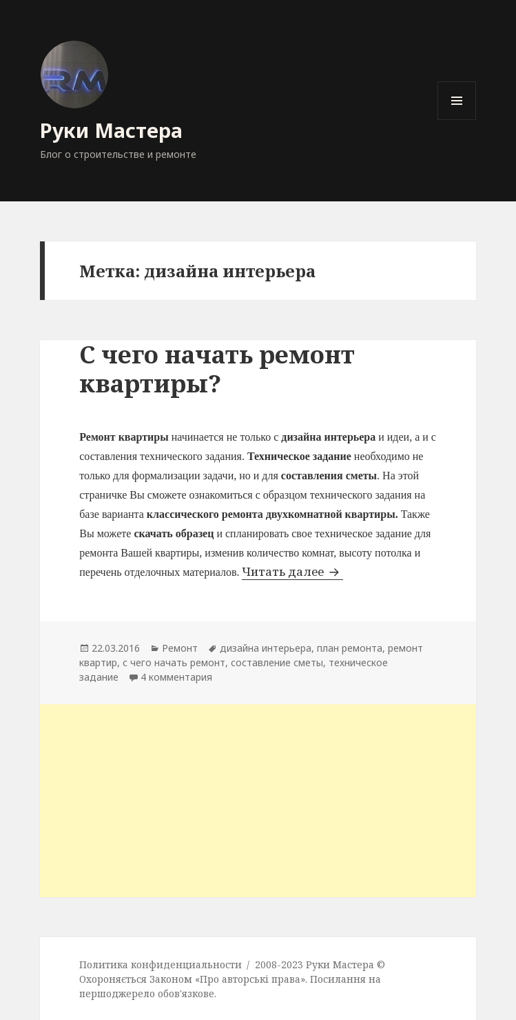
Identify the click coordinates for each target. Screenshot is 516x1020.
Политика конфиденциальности (160, 964)
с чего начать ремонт (174, 662)
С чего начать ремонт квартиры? (217, 368)
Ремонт (180, 647)
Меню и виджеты (457, 119)
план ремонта (349, 647)
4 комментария (176, 676)
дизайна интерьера (265, 647)
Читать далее (292, 571)
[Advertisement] (258, 800)
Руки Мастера (111, 130)
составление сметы (277, 662)
